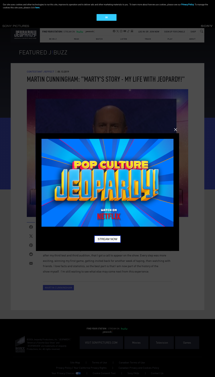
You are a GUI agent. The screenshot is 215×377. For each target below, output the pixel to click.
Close (175, 129)
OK (106, 17)
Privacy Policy (187, 4)
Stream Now (107, 239)
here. (37, 7)
